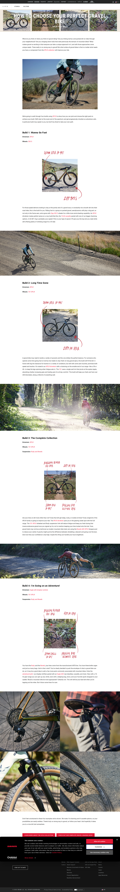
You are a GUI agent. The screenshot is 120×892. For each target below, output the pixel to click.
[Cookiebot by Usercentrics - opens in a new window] (12, 888)
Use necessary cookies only (99, 883)
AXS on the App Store (91, 862)
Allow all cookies (99, 872)
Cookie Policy (57, 883)
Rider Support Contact (73, 862)
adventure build (27, 674)
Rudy (33, 665)
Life (6, 6)
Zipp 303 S (54, 213)
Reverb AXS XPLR (82, 529)
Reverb (42, 665)
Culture (26, 6)
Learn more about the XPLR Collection (38, 835)
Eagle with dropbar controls (39, 590)
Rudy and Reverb (36, 452)
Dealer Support (71, 864)
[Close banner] (117, 870)
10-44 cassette (66, 216)
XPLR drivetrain (51, 366)
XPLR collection (49, 50)
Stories (17, 6)
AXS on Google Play (90, 864)
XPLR (54, 116)
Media (100, 864)
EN (117, 2)
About (100, 862)
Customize (99, 877)
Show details (29, 888)
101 (60, 369)
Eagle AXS (60, 674)
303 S (30, 141)
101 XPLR (31, 292)
